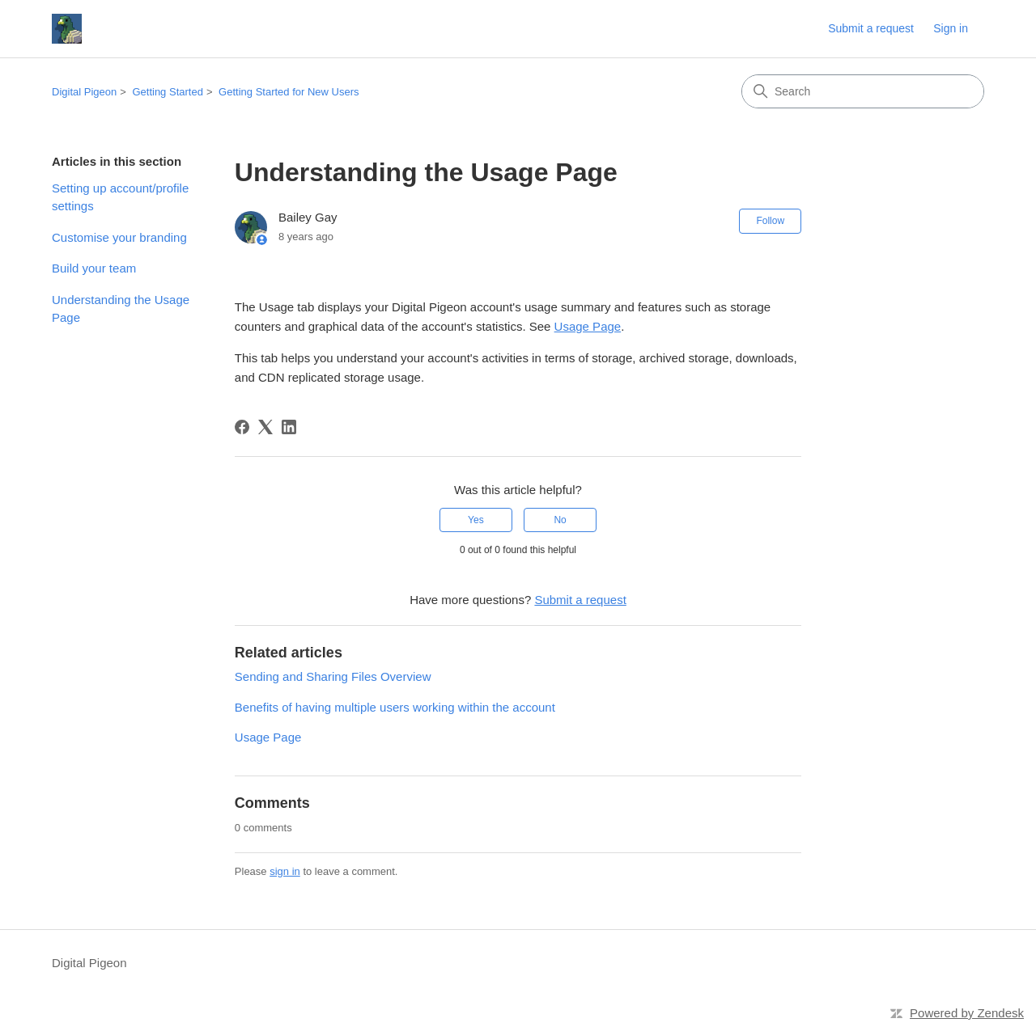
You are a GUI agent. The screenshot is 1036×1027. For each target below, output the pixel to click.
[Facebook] (242, 427)
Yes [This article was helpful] (476, 520)
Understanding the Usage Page (120, 309)
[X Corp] (265, 427)
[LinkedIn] (289, 427)
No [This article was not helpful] (560, 520)
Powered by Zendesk (967, 1013)
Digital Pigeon (84, 92)
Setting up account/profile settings (120, 197)
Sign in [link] (950, 28)
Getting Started (167, 92)
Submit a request (871, 28)
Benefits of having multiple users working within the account (395, 707)
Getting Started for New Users (289, 92)
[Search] (862, 91)
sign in (285, 871)
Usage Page (588, 326)
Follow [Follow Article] (770, 220)
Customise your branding (119, 237)
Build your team (94, 268)
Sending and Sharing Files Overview (333, 676)
